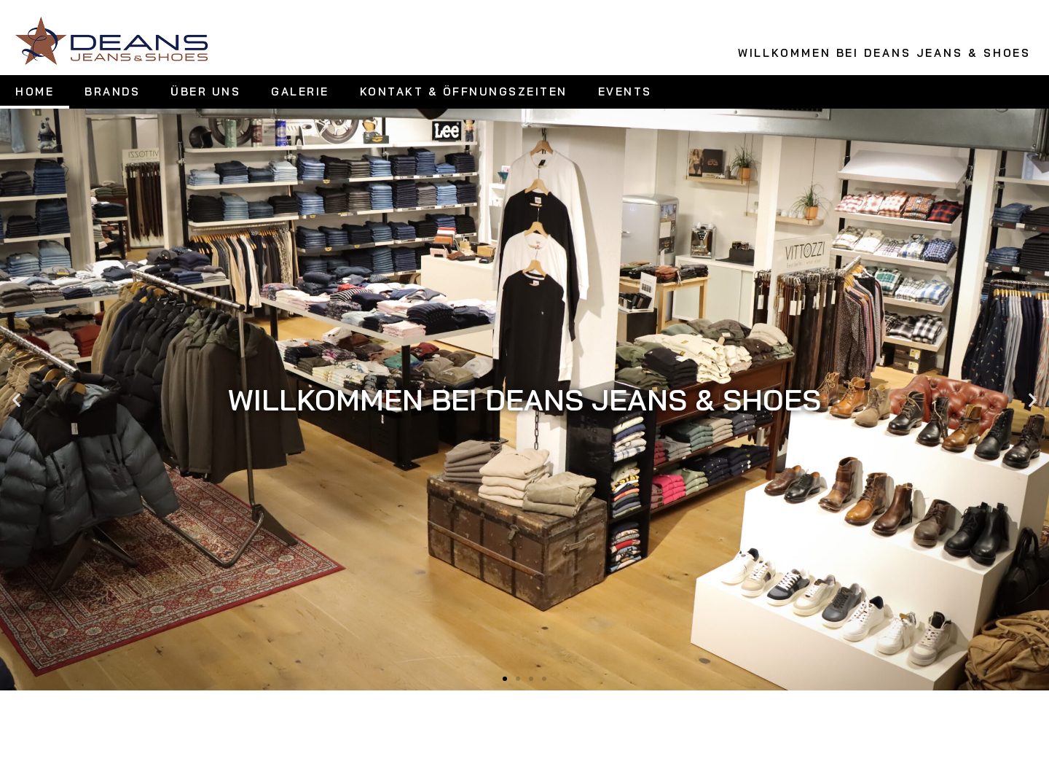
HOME (34, 91)
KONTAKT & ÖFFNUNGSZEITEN (463, 91)
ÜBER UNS (205, 91)
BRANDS (112, 91)
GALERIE (300, 91)
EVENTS (625, 91)
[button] (16, 399)
